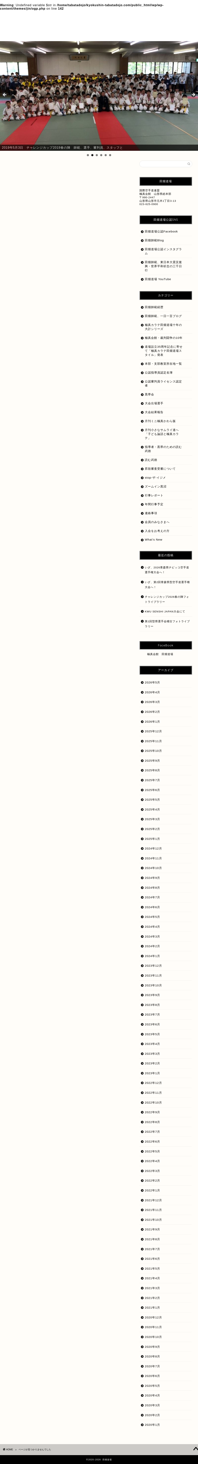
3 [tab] (97, 155)
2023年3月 (152, 1053)
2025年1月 (152, 838)
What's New (30, 340)
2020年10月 (153, 1337)
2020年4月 (152, 1395)
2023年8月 (152, 1004)
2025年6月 (152, 790)
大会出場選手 (31, 365)
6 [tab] (110, 155)
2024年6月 (152, 907)
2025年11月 (153, 741)
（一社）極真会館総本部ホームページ (49, 329)
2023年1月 (152, 1073)
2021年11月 (153, 1209)
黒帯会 (26, 426)
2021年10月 (153, 1219)
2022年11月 (153, 1092)
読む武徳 (27, 411)
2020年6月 (152, 1376)
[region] (99, 96)
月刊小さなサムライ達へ (39, 390)
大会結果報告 (31, 370)
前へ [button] (5, 95)
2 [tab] (92, 155)
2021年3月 (152, 1288)
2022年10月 (153, 1102)
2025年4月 (152, 809)
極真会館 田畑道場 (160, 654)
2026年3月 (152, 702)
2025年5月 (152, 799)
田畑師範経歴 (31, 406)
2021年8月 (152, 1239)
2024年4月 (152, 926)
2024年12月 (153, 848)
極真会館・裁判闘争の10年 (41, 401)
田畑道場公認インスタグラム (163, 251)
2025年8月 (152, 770)
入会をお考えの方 (34, 349)
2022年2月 (152, 1180)
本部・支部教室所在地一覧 (163, 363)
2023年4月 (152, 1043)
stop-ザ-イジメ (32, 335)
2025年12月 (153, 731)
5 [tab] (106, 155)
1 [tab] (88, 155)
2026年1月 (152, 721)
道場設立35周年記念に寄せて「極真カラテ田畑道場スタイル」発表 (70, 421)
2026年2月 (152, 711)
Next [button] (193, 95)
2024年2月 (152, 946)
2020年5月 (152, 1385)
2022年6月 (152, 1141)
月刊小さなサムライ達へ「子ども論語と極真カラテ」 (162, 434)
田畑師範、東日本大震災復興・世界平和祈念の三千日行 (163, 266)
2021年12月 (153, 1200)
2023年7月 (152, 1014)
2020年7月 (152, 1366)
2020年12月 (153, 1317)
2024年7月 (152, 897)
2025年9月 (152, 760)
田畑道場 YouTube (158, 279)
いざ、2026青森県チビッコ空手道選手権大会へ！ (167, 570)
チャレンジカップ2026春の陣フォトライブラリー (167, 599)
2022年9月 (152, 1112)
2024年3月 (152, 936)
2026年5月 (152, 682)
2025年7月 (152, 780)
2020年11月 (153, 1327)
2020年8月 (152, 1356)
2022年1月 (152, 1190)
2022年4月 (152, 1161)
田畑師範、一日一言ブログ (163, 316)
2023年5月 (152, 1034)
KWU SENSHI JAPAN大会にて (165, 611)
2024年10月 (153, 868)
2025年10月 (153, 750)
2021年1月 (152, 1307)
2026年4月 (152, 692)
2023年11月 (153, 975)
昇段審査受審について (37, 380)
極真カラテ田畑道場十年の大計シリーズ (50, 396)
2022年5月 (152, 1151)
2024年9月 (152, 877)
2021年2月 (152, 1298)
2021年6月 (152, 1258)
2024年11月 (153, 858)
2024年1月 (152, 956)
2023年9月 (152, 995)
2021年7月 (152, 1249)
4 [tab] (101, 155)
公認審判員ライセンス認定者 (42, 355)
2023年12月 (153, 965)
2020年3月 (152, 1405)
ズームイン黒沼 (155, 486)
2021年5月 (152, 1268)
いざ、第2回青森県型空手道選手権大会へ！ (167, 585)
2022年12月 (153, 1082)
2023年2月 (152, 1063)
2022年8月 (152, 1122)
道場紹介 (27, 416)
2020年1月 (152, 1424)
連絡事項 (151, 513)
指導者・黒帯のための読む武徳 (44, 375)
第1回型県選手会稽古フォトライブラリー (167, 624)
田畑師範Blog (154, 240)
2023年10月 (153, 985)
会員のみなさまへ (34, 344)
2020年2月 (152, 1415)
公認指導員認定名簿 (36, 360)
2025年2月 (152, 829)
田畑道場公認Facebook (161, 231)
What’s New (153, 539)
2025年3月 (152, 819)
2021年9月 (152, 1229)
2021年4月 (152, 1278)
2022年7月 (152, 1131)
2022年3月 (152, 1170)
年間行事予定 (154, 504)
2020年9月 (152, 1346)
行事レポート (154, 495)
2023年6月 (152, 1024)
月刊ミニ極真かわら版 (37, 385)
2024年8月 (152, 887)
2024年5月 (152, 916)
